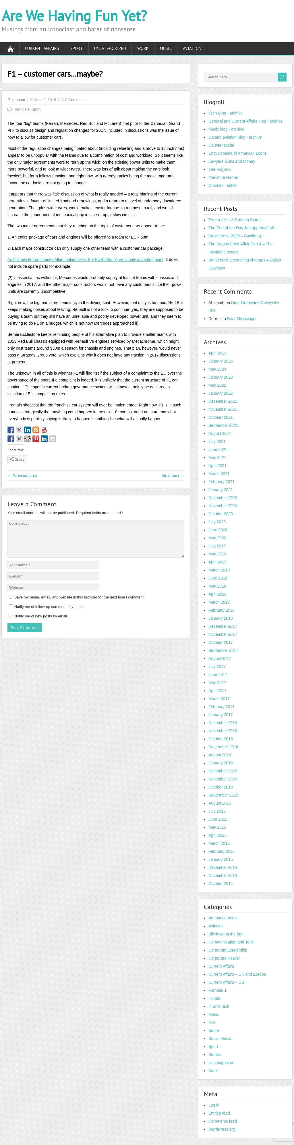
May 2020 (217, 538)
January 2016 (220, 763)
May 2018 (217, 586)
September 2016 (223, 747)
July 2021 (217, 441)
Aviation (192, 48)
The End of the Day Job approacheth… (243, 228)
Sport (76, 48)
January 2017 (220, 714)
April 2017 (217, 690)
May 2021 (217, 457)
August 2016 (219, 755)
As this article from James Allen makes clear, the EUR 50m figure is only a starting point (85, 259)
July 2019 (217, 546)
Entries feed (219, 1113)
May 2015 (217, 827)
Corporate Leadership (227, 950)
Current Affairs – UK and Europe (237, 974)
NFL (212, 1022)
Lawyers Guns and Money (231, 161)
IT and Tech (218, 1006)
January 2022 (220, 393)
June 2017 (217, 674)
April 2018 (217, 594)
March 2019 (219, 570)
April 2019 (217, 562)
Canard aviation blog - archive (235, 137)
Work (143, 48)
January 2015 (220, 859)
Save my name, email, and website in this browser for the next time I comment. (79, 604)
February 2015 (221, 851)
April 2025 (217, 353)
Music (166, 48)
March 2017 (219, 698)
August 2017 (219, 658)
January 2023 (220, 377)
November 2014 (222, 875)
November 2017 (222, 634)
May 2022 (217, 385)
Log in (213, 1105)
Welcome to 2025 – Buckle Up (235, 236)
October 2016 (220, 739)
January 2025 (220, 361)
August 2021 (219, 433)
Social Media (219, 1038)
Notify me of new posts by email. (41, 623)
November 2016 (222, 731)
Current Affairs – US (226, 982)
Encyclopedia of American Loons (237, 153)
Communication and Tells (230, 942)
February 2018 (221, 610)
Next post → (173, 475)
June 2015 (217, 819)
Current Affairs (42, 48)
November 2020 (222, 505)
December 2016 (222, 722)
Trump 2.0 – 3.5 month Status (235, 220)
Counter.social (221, 145)
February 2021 (221, 481)
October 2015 (220, 787)
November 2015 (222, 779)
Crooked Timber (222, 185)
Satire (213, 1030)
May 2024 (217, 369)
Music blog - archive (226, 129)
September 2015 (223, 795)
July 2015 (217, 811)
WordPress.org (221, 1129)
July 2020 (217, 522)
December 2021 (222, 401)
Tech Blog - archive (225, 113)
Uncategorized (110, 48)
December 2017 (222, 626)
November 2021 (222, 409)
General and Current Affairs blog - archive (245, 121)
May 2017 (217, 682)
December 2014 (222, 867)
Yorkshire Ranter (223, 177)
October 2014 (220, 883)
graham (18, 100)
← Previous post (22, 475)
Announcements (222, 918)
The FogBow (219, 169)
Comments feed (222, 1121)
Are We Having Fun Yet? (74, 15)
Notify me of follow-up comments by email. (49, 613)
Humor (214, 998)
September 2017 (223, 650)
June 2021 (217, 449)
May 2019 (217, 554)
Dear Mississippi (241, 318)
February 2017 (221, 706)
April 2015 (217, 835)
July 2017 (217, 666)
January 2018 (220, 618)
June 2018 (217, 578)
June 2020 (217, 530)
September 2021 (223, 425)
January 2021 (220, 489)
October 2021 (220, 417)
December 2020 (222, 497)
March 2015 (219, 843)
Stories (214, 1054)
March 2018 (219, 602)
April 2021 (217, 465)
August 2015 (219, 803)
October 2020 (220, 514)
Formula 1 (21, 109)
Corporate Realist (224, 958)
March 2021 (219, 473)
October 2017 (220, 642)
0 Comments (76, 100)
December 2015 (222, 771)
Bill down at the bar (225, 934)
